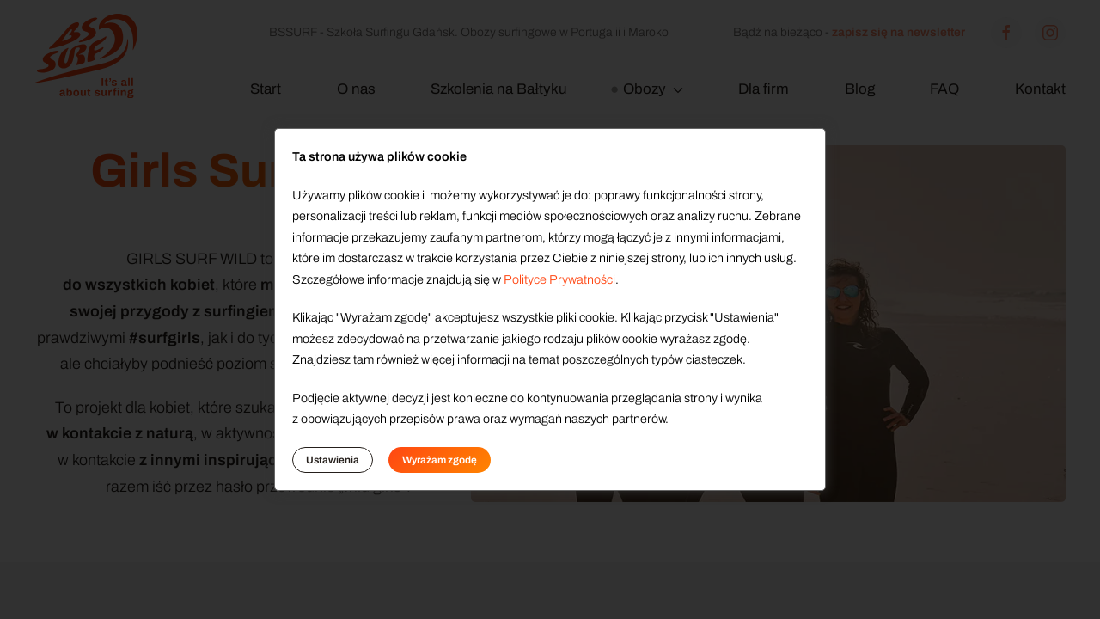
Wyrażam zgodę (439, 460)
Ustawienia (332, 460)
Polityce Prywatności (559, 279)
